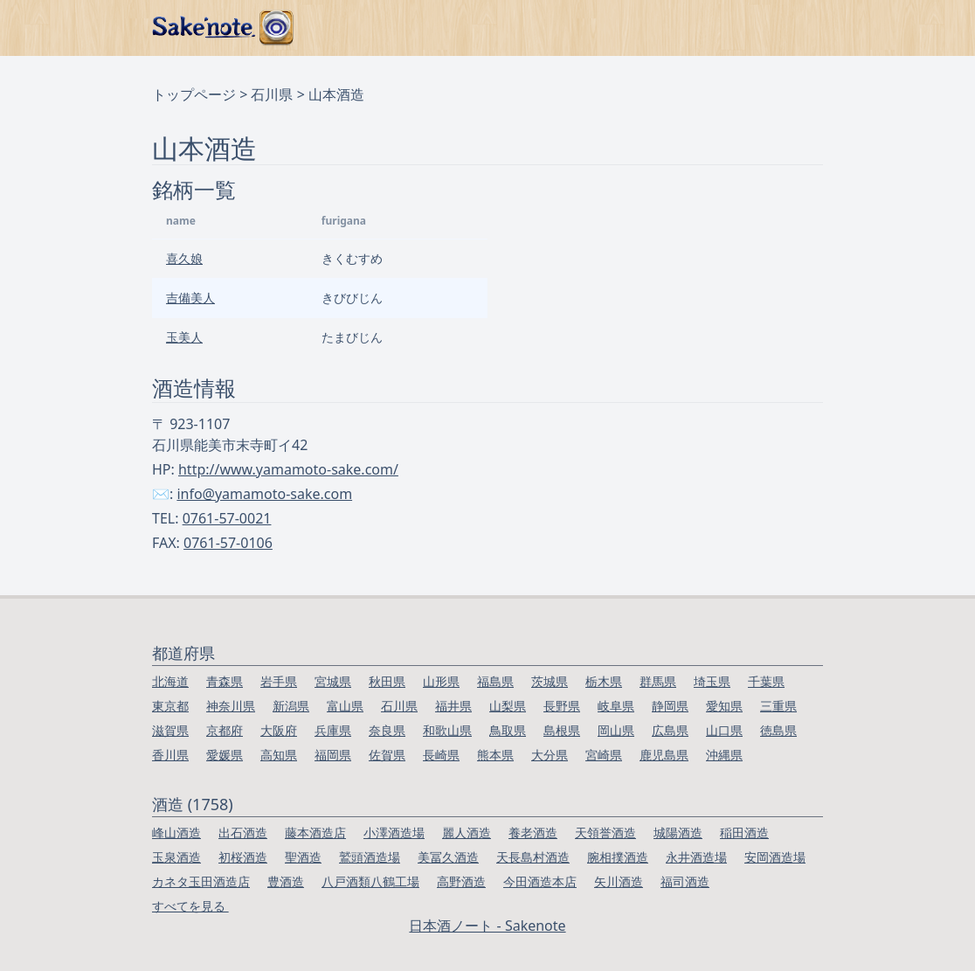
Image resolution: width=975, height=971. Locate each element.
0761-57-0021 (227, 518)
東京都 (170, 705)
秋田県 (387, 681)
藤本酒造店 (315, 832)
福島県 (495, 681)
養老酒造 (532, 832)
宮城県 (333, 681)
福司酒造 (684, 881)
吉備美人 (190, 297)
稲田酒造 (744, 832)
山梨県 (507, 705)
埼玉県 (712, 681)
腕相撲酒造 (617, 857)
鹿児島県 (664, 754)
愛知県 (724, 705)
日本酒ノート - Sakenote (487, 925)
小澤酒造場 (394, 832)
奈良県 (387, 730)
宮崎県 (603, 754)
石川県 (272, 94)
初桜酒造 (242, 857)
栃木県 (603, 681)
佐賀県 (387, 754)
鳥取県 (507, 730)
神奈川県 (230, 705)
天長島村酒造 (533, 857)
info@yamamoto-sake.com (264, 493)
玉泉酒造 (176, 857)
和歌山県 (447, 730)
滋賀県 (170, 730)
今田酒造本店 (540, 881)
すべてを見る (190, 906)
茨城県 (549, 681)
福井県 (453, 705)
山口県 (724, 730)
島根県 (561, 730)
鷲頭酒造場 (369, 857)
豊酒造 (285, 881)
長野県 (561, 705)
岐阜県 (616, 705)
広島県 (670, 730)
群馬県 (658, 681)
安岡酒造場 (775, 857)
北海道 (170, 681)
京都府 (224, 730)
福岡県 (333, 754)
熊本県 (495, 754)
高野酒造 (461, 881)
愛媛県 (224, 754)
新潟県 (291, 705)
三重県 (778, 705)
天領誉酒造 (605, 832)
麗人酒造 (466, 832)
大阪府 (278, 730)
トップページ (194, 94)
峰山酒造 (176, 832)
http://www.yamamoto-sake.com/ (288, 469)
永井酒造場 (696, 857)
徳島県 (778, 730)
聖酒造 (303, 857)
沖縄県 (724, 754)
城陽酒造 (677, 832)
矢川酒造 (618, 881)
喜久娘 (184, 258)
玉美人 (184, 337)
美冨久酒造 (448, 857)
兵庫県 (333, 730)
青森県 (224, 681)
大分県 (549, 754)
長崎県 (441, 754)
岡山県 (616, 730)
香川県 (170, 754)
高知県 (278, 754)
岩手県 (278, 681)
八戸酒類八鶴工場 (370, 881)
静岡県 (670, 705)
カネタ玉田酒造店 (201, 881)
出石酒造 (242, 832)
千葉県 (766, 681)
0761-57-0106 (228, 542)
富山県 (345, 705)
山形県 (441, 681)
